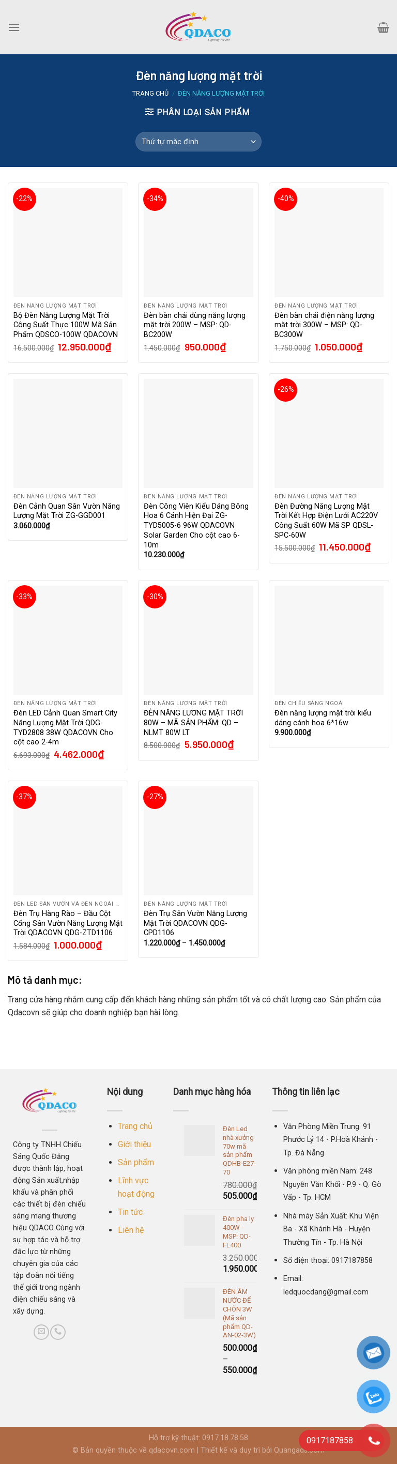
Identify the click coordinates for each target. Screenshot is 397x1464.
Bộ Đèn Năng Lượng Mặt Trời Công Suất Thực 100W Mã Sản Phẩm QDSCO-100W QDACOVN (65, 325)
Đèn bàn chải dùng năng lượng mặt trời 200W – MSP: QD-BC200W (195, 325)
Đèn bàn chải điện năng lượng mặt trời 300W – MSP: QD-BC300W (324, 325)
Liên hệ (131, 1230)
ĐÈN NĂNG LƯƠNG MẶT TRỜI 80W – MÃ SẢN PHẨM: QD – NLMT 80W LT (193, 723)
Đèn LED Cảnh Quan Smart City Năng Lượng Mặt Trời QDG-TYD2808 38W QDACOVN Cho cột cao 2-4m (65, 727)
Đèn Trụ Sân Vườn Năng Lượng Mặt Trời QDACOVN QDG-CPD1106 (195, 923)
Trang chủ (150, 93)
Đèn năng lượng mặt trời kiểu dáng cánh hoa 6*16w (322, 718)
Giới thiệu (134, 1144)
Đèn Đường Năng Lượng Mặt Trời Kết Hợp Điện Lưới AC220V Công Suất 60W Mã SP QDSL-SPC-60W (326, 521)
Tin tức (130, 1212)
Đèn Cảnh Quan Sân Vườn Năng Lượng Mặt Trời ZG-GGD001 (66, 511)
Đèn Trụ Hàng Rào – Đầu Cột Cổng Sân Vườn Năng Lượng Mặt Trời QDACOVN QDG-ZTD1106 (68, 923)
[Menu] (14, 27)
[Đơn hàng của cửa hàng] (198, 141)
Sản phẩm (136, 1162)
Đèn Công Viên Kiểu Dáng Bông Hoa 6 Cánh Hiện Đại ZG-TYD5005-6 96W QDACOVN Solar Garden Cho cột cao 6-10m (196, 526)
